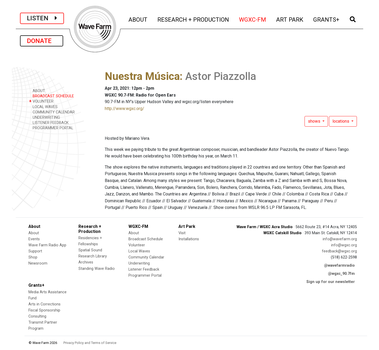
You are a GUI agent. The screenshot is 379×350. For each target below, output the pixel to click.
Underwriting (139, 263)
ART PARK (290, 19)
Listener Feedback (143, 269)
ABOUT (138, 19)
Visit (182, 233)
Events (34, 239)
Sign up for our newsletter (330, 282)
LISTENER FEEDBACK (49, 122)
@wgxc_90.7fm (341, 273)
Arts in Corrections (44, 304)
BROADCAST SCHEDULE (51, 95)
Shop (32, 257)
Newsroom (37, 263)
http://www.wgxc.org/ (124, 108)
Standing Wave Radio (96, 268)
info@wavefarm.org (340, 239)
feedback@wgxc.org (339, 251)
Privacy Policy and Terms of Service (89, 343)
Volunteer (136, 245)
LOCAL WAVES (43, 106)
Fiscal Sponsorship (44, 310)
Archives (85, 262)
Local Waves (139, 251)
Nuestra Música (142, 76)
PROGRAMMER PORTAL (51, 127)
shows (314, 121)
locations (341, 121)
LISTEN (42, 18)
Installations (188, 239)
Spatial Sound (90, 250)
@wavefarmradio (339, 265)
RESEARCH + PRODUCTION (193, 19)
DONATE (41, 41)
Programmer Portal (145, 275)
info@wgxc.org (344, 245)
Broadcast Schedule (145, 239)
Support (35, 251)
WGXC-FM (252, 19)
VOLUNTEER (41, 101)
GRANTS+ (326, 19)
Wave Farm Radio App (47, 245)
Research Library (92, 256)
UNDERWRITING (44, 117)
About (33, 233)
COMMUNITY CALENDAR (52, 111)
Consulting (37, 316)
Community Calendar (146, 257)
